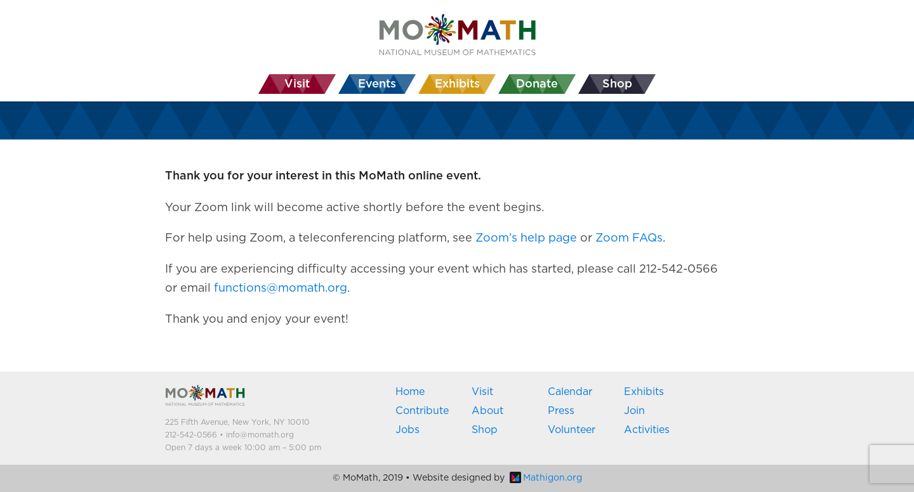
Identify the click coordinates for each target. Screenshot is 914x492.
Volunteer (571, 430)
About (487, 411)
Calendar (570, 392)
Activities (647, 430)
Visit (482, 392)
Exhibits (644, 392)
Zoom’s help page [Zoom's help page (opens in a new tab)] (526, 238)
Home (410, 392)
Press (561, 411)
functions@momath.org (280, 288)
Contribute (422, 411)
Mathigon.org (546, 478)
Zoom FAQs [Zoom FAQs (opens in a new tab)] (629, 238)
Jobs (407, 430)
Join (634, 411)
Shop (485, 430)
